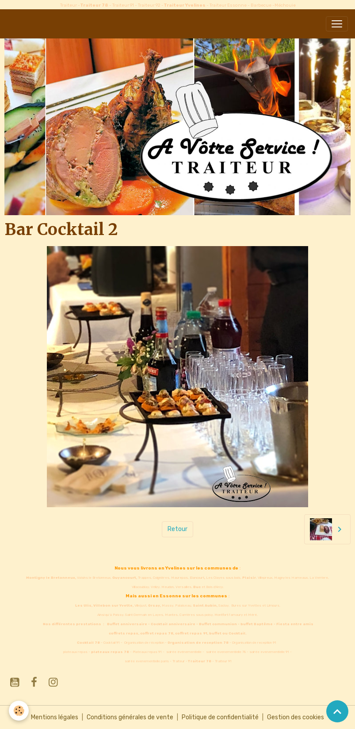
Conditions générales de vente (130, 717)
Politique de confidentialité (220, 717)
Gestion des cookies (295, 717)
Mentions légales (54, 717)
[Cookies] (19, 711)
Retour (177, 529)
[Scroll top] (337, 711)
